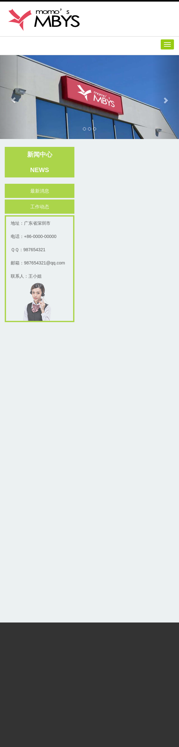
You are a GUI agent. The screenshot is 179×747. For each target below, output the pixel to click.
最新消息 (40, 191)
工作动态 (40, 206)
